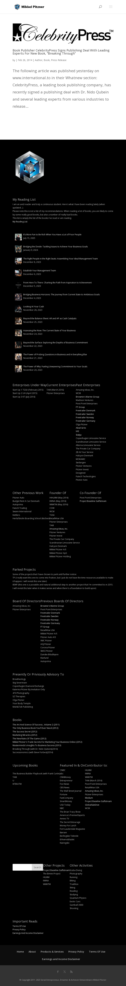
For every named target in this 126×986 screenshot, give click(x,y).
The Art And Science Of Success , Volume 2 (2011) (36, 724)
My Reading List (20, 221)
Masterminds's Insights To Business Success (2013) (37, 745)
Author (38, 60)
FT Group (80, 407)
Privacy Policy (19, 929)
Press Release (58, 60)
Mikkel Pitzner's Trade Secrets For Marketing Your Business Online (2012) (47, 742)
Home (20, 951)
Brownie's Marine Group (87, 396)
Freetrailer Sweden (85, 414)
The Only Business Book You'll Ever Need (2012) (35, 728)
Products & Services (52, 951)
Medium (89, 797)
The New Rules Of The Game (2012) (29, 738)
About (32, 951)
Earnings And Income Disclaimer (28, 933)
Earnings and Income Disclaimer (61, 959)
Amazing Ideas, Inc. (58, 528)
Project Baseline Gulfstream (93, 501)
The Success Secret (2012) (25, 731)
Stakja (78, 434)
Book (47, 60)
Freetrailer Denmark (85, 410)
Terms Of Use (19, 926)
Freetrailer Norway (85, 417)
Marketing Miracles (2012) (25, 735)
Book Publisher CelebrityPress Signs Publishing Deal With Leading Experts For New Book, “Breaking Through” (61, 51)
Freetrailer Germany (85, 420)
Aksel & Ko (81, 427)
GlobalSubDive (92, 804)
